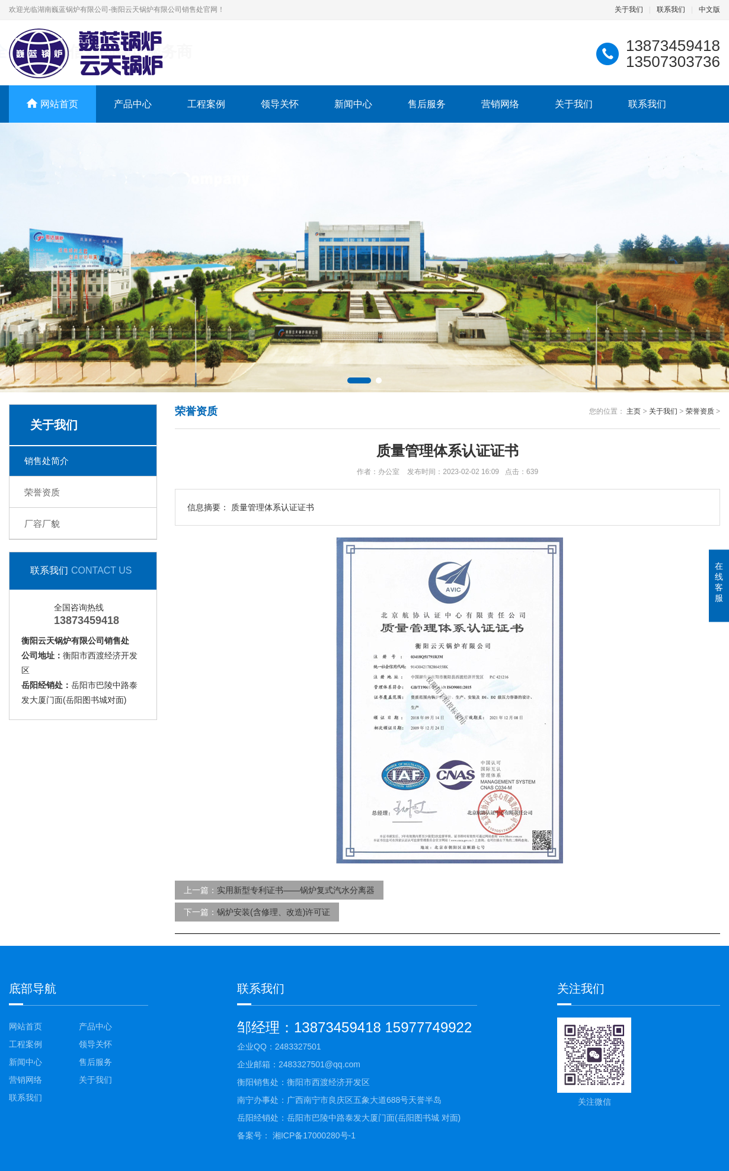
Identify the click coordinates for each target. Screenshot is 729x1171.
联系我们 (671, 9)
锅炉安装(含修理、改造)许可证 (273, 912)
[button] (359, 380)
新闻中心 (353, 104)
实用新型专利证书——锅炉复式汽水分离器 (296, 890)
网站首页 (25, 1026)
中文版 (709, 9)
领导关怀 (280, 104)
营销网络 (500, 104)
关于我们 (629, 9)
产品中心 (133, 104)
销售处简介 (46, 461)
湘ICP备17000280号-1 (313, 1135)
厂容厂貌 (42, 524)
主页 (633, 411)
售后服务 (427, 104)
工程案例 (206, 104)
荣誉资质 (42, 492)
